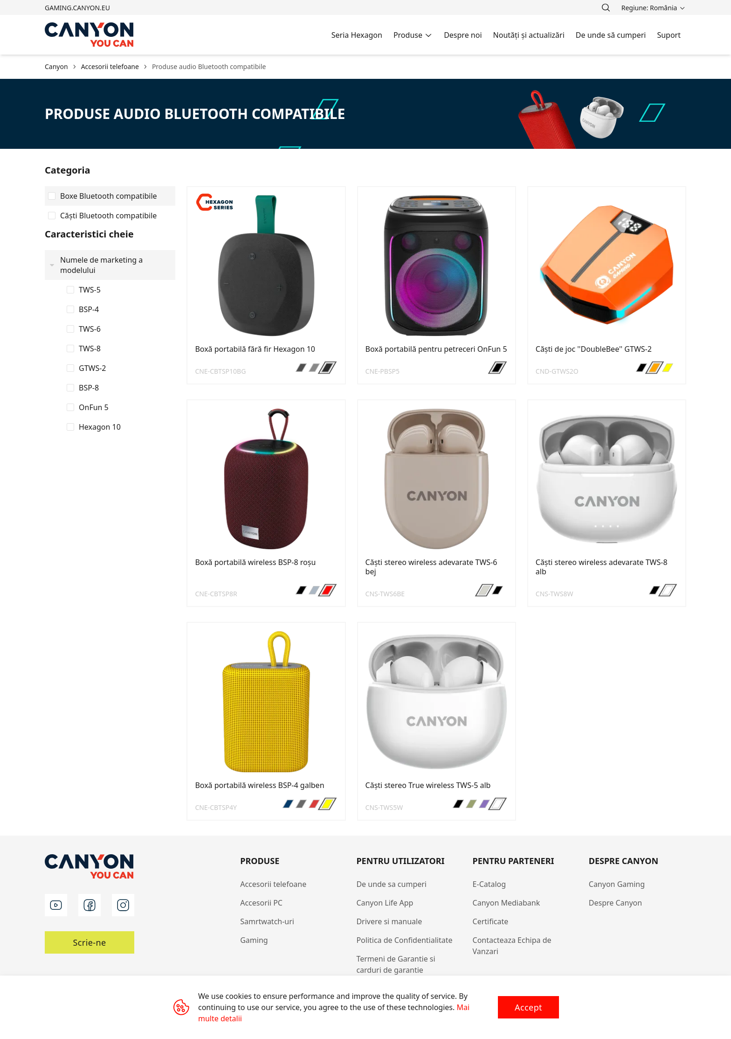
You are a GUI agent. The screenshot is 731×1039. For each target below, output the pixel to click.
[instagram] (123, 905)
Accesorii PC (261, 903)
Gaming (254, 940)
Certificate (491, 921)
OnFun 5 (94, 407)
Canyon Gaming (617, 884)
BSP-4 (89, 309)
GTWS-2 (92, 368)
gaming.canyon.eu (77, 7)
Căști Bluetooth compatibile (108, 215)
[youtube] (56, 905)
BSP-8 (89, 388)
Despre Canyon (615, 903)
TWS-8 (90, 348)
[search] (605, 7)
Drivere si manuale (389, 921)
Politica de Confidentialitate (404, 940)
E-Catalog (489, 884)
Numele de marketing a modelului (101, 265)
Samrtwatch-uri (267, 921)
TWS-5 (90, 290)
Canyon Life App (384, 903)
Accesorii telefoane (273, 884)
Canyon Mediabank (506, 903)
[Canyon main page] (89, 34)
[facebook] (89, 905)
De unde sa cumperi (391, 884)
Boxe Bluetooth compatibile (108, 196)
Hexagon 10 (100, 427)
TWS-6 (90, 329)
